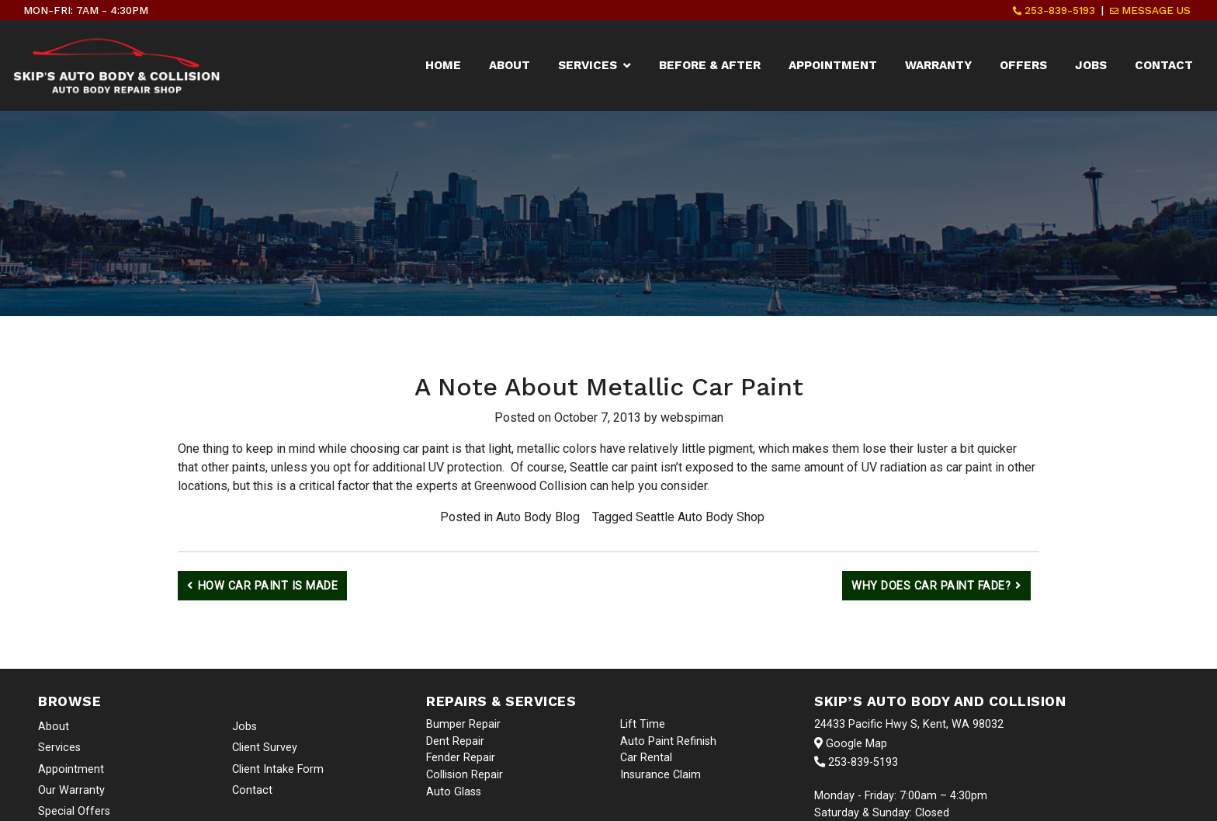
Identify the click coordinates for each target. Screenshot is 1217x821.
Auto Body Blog (538, 517)
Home (443, 65)
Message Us (1150, 10)
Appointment (833, 65)
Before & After (710, 65)
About (509, 65)
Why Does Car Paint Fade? (931, 586)
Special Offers (74, 811)
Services (587, 65)
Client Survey (264, 747)
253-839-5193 (1054, 10)
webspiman (692, 417)
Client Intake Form (278, 769)
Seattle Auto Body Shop (700, 517)
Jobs (1091, 65)
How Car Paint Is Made (268, 586)
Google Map (850, 743)
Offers (1023, 65)
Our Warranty (71, 790)
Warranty (938, 65)
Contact (1164, 65)
